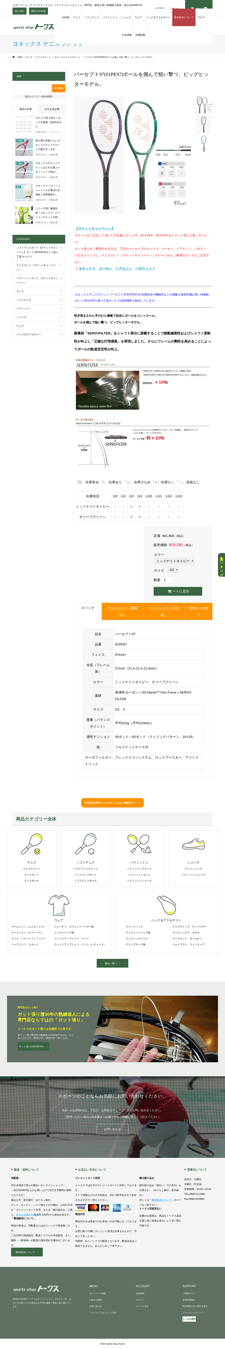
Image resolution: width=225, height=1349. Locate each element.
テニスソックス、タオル (186, 932)
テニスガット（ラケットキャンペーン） (36, 267)
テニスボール (31, 880)
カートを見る (142, 1306)
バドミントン (110, 17)
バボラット (143, 268)
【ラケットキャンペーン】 (95, 228)
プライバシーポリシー (193, 1312)
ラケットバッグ (134, 926)
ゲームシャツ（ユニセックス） (28, 926)
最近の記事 (26, 109)
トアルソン (123, 268)
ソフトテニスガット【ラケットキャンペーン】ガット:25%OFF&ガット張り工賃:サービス (37, 252)
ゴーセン (105, 268)
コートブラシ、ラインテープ (188, 944)
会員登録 (140, 1293)
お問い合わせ (112, 1129)
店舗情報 (140, 34)
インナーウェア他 (64, 932)
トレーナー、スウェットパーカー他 (74, 926)
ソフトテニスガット (86, 874)
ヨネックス (87, 268)
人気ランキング (221, 565)
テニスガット (31, 874)
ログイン (140, 1300)
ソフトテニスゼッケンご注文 (103, 1312)
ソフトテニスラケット (85, 868)
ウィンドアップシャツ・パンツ (71, 938)
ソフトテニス (91, 17)
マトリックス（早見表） (164, 611)
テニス (77, 17)
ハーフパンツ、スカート (24, 944)
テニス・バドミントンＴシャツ (28, 938)
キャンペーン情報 (97, 1293)
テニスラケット (31, 868)
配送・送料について (26, 1169)
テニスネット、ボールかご (187, 938)
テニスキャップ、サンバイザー (189, 926)
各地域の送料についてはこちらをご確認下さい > (112, 802)
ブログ (201, 17)
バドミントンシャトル (139, 880)
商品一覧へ (111, 963)
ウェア (138, 17)
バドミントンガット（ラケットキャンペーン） (37, 280)
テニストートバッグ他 (138, 932)
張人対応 (19, 12)
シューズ (126, 17)
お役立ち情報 (95, 1300)
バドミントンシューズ (193, 874)
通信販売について (184, 17)
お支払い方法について (92, 1169)
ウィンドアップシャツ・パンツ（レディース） (80, 944)
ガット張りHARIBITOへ (32, 1046)
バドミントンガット (139, 874)
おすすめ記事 (52, 109)
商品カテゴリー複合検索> (39, 96)
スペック (88, 608)
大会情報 (127, 34)
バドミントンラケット (139, 868)
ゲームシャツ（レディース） (27, 932)
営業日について (197, 1169)
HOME (65, 17)
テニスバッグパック (137, 938)
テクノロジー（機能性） (122, 611)
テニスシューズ (193, 868)
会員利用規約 (188, 1300)
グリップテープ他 (135, 944)
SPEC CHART (198, 611)
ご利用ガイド (188, 1293)
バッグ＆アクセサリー (158, 17)
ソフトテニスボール (86, 880)
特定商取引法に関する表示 (195, 1306)
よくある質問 (189, 1319)
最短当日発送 (38, 12)
